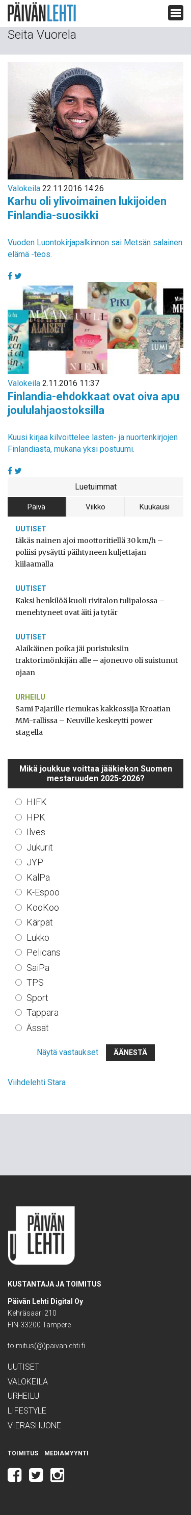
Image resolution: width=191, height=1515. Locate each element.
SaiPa (37, 967)
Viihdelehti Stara (37, 1082)
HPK (35, 817)
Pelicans (43, 952)
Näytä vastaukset (67, 1052)
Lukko (37, 937)
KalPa (38, 877)
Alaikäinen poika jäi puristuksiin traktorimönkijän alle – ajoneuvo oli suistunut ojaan (96, 660)
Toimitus (23, 1453)
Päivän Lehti (42, 12)
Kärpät (39, 922)
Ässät (37, 1027)
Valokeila (24, 188)
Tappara (42, 1012)
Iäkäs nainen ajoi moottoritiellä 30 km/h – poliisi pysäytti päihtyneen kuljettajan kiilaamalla (89, 552)
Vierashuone (34, 1425)
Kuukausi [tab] (155, 506)
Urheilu (30, 697)
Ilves (35, 832)
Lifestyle (27, 1411)
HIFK (36, 802)
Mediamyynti (66, 1453)
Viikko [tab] (95, 506)
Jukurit (39, 847)
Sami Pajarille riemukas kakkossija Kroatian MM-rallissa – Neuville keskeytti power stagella (93, 720)
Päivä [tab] (36, 506)
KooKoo (42, 907)
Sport (37, 997)
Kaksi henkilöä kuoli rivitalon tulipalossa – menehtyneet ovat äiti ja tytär (90, 606)
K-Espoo (43, 892)
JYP (34, 862)
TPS (35, 982)
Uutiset (30, 529)
